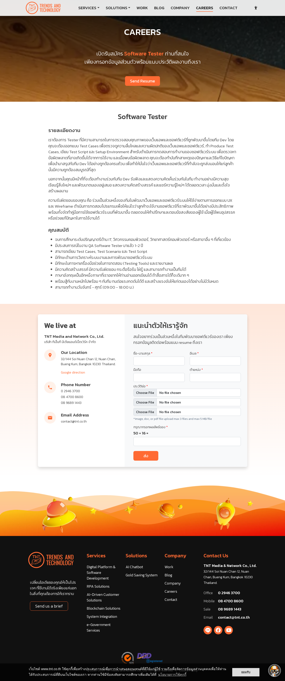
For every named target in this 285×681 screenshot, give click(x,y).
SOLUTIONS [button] (116, 8)
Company (175, 555)
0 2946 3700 (70, 390)
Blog (168, 575)
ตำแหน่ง (196, 369)
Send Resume (142, 81)
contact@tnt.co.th (74, 421)
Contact (171, 599)
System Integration (102, 616)
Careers (171, 591)
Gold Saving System (141, 575)
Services (96, 555)
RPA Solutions (98, 586)
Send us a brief (49, 606)
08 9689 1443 (71, 402)
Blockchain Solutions (103, 608)
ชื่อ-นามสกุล (142, 353)
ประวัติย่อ (140, 386)
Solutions (136, 555)
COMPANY (180, 8)
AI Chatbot (134, 567)
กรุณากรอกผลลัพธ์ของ (150, 426)
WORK (142, 8)
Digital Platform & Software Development (101, 572)
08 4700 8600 (72, 396)
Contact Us (216, 555)
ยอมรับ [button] (245, 672)
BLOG (159, 8)
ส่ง (145, 456)
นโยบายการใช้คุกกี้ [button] (172, 674)
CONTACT (228, 8)
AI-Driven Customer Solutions (103, 597)
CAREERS (204, 8)
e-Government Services (99, 627)
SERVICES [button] (87, 8)
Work (169, 567)
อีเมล (194, 353)
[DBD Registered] (149, 657)
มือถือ (137, 369)
